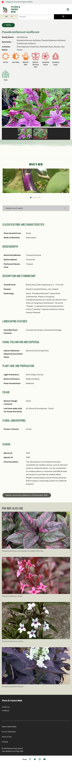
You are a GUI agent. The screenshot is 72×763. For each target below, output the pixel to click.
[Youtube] (44, 759)
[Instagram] (39, 759)
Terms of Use (7, 737)
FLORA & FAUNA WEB (15, 9)
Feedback (5, 710)
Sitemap (5, 742)
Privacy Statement (9, 732)
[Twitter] (35, 759)
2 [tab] (32, 197)
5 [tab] (39, 197)
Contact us (6, 707)
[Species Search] (63, 16)
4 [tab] (37, 197)
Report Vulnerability (9, 726)
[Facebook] (30, 759)
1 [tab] (30, 197)
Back (8, 25)
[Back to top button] (68, 695)
